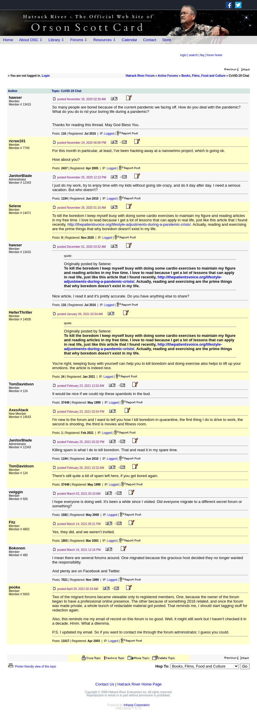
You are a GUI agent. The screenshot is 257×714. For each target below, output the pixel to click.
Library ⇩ (56, 40)
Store (166, 40)
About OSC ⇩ (31, 40)
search (193, 55)
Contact (149, 40)
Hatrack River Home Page (139, 684)
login (183, 55)
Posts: (59, 133)
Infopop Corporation (137, 705)
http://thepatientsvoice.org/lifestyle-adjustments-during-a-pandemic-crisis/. (129, 224)
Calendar (129, 40)
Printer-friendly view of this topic (31, 666)
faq (202, 55)
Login (46, 75)
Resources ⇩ (104, 40)
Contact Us (104, 684)
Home (8, 40)
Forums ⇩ (78, 40)
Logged (109, 133)
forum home (214, 55)
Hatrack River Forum (140, 75)
